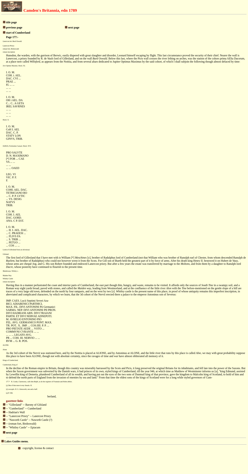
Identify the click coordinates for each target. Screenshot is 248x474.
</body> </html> (124, 459)
